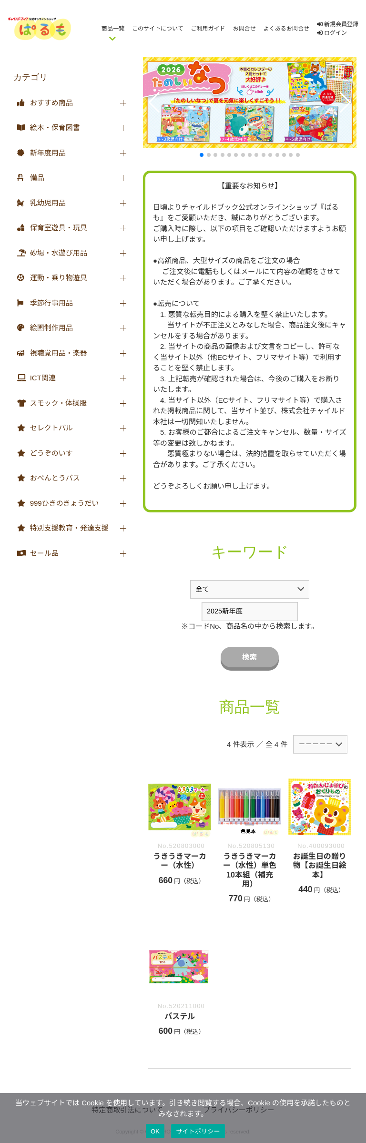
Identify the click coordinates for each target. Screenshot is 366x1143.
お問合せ (244, 28)
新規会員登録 (337, 24)
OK (155, 1131)
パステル (179, 1016)
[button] (154, 102)
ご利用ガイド (208, 28)
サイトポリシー (198, 1131)
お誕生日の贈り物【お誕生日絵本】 (319, 865)
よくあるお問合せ (286, 28)
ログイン (332, 33)
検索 (249, 657)
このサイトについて (157, 28)
